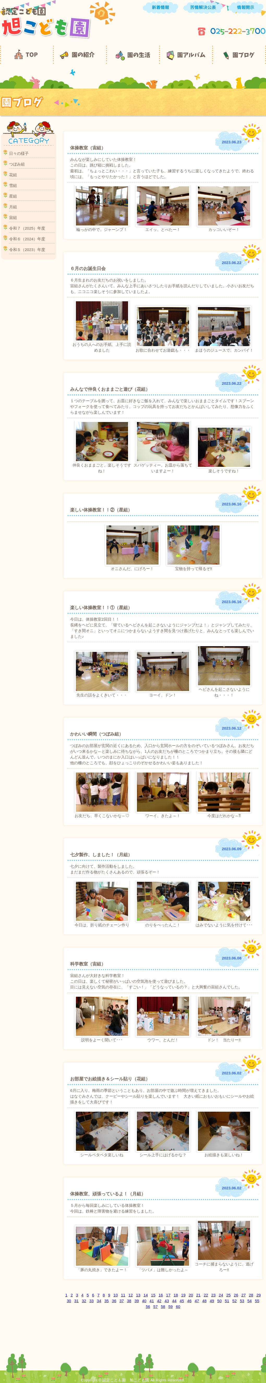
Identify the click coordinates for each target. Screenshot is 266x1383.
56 (148, 1306)
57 (155, 1306)
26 (236, 1295)
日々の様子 (19, 153)
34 (99, 1301)
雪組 (13, 185)
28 (251, 1295)
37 (121, 1301)
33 (91, 1301)
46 (189, 1301)
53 (242, 1301)
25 (228, 1295)
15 (153, 1295)
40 (144, 1301)
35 (106, 1301)
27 (243, 1295)
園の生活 (133, 55)
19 (183, 1295)
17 (168, 1295)
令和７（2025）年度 (27, 228)
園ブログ (239, 55)
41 (151, 1301)
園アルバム (186, 55)
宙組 (13, 217)
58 (163, 1306)
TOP (26, 55)
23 (213, 1295)
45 (182, 1301)
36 (114, 1301)
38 (129, 1301)
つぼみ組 (17, 164)
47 (197, 1301)
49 (212, 1301)
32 (84, 1301)
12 (131, 1295)
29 (258, 1295)
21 (198, 1295)
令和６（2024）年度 (27, 239)
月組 (13, 207)
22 (206, 1295)
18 (176, 1295)
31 (76, 1301)
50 (219, 1301)
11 (123, 1295)
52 (234, 1301)
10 (115, 1295)
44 (174, 1301)
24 (221, 1295)
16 (161, 1295)
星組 (13, 196)
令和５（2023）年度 (27, 249)
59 (170, 1306)
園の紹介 (79, 55)
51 (227, 1301)
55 (257, 1301)
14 (145, 1295)
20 (191, 1295)
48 (204, 1301)
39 (137, 1301)
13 (138, 1295)
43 (167, 1301)
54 (249, 1301)
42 (159, 1301)
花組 (13, 175)
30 (69, 1301)
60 (178, 1306)
